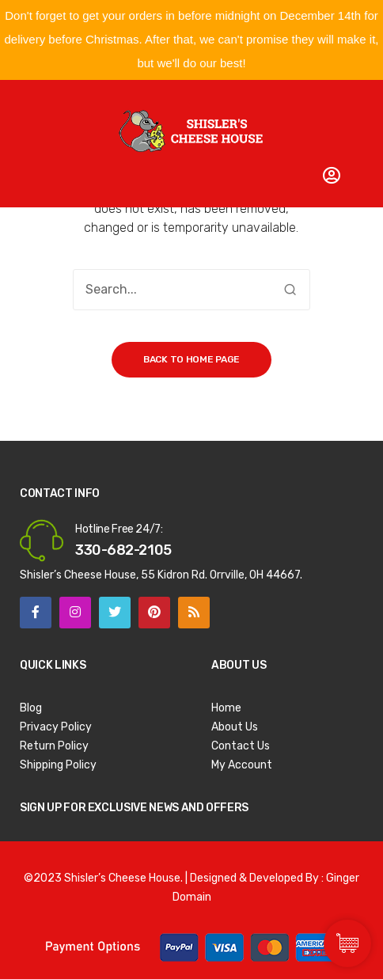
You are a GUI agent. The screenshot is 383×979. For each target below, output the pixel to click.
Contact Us (240, 746)
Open (39, 99)
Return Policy (54, 746)
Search (289, 289)
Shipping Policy (58, 765)
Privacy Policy (56, 727)
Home (226, 708)
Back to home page (191, 359)
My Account (241, 765)
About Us (234, 727)
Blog (31, 708)
